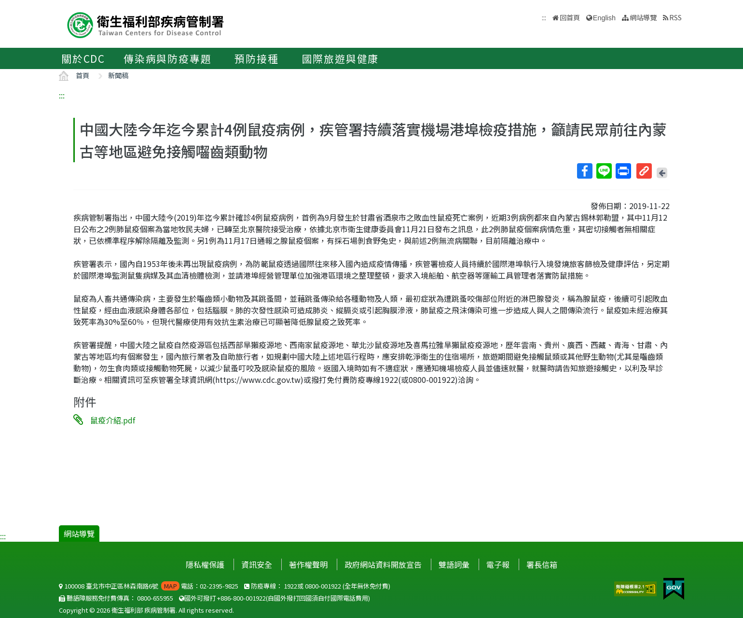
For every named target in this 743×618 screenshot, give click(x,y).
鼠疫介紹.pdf (112, 420)
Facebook (584, 171)
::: (62, 95)
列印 (623, 171)
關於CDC (83, 58)
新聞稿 (118, 75)
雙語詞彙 (454, 564)
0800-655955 (155, 598)
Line (603, 171)
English (604, 18)
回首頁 (570, 17)
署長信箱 (541, 564)
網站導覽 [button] (643, 17)
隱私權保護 (205, 564)
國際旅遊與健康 (340, 58)
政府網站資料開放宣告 (383, 564)
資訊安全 (256, 564)
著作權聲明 (308, 564)
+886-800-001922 (241, 598)
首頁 (82, 75)
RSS (675, 17)
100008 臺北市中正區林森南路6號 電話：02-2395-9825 (148, 585)
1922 (290, 585)
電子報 (497, 564)
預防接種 (256, 58)
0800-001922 (323, 585)
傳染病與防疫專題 (167, 58)
